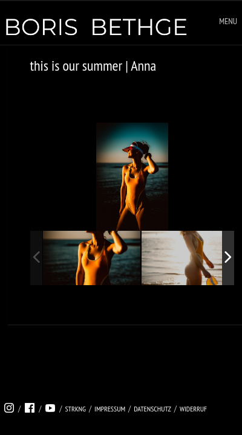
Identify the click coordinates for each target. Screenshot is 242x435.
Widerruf (193, 408)
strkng (75, 408)
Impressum (109, 408)
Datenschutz (152, 408)
